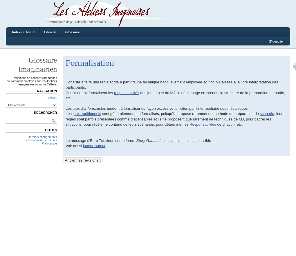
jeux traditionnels (87, 113)
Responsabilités (202, 124)
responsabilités (126, 93)
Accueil (52, 98)
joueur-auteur (94, 146)
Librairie (50, 32)
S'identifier (276, 41)
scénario (267, 113)
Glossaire (72, 32)
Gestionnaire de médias (41, 140)
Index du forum (23, 32)
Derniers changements (42, 137)
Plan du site (49, 143)
